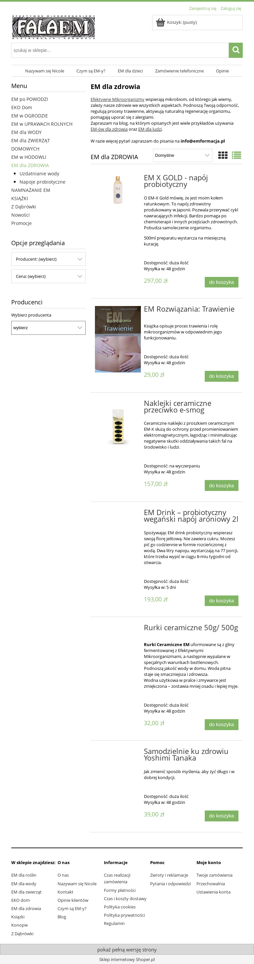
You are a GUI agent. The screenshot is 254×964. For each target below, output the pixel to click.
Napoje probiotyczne (42, 182)
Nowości (20, 215)
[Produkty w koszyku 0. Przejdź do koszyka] (177, 22)
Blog (62, 917)
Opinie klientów (73, 900)
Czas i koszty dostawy (125, 898)
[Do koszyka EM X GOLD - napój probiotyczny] (221, 282)
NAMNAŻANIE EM (30, 190)
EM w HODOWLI (28, 157)
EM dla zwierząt (26, 892)
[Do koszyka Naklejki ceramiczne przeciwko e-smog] (221, 485)
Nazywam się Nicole (77, 884)
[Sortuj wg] (182, 155)
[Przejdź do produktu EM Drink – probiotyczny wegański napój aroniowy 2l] (118, 514)
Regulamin (114, 923)
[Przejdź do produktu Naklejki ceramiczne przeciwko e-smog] (118, 423)
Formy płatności (120, 890)
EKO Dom (21, 107)
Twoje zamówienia (214, 875)
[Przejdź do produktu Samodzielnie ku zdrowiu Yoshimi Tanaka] (118, 753)
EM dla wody (23, 884)
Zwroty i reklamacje (169, 875)
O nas (63, 875)
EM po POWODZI (29, 99)
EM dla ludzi (150, 129)
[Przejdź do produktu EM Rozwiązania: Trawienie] (118, 339)
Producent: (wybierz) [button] (36, 259)
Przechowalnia (210, 884)
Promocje (21, 223)
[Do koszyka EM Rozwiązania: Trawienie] (221, 376)
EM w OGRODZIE (29, 115)
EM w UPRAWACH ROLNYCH (41, 124)
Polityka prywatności (124, 915)
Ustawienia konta (213, 892)
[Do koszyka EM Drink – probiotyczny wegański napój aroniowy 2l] (221, 600)
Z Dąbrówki (23, 206)
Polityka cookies (120, 907)
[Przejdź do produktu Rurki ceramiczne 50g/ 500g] (118, 630)
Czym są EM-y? (72, 908)
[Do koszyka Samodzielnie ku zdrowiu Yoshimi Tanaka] (221, 816)
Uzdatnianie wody (39, 173)
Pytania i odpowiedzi (170, 884)
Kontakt (65, 892)
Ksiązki (17, 917)
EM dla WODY (26, 132)
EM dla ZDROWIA (30, 165)
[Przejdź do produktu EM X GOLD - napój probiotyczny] (118, 190)
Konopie (19, 925)
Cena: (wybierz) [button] (31, 276)
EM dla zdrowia (26, 908)
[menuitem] (45, 71)
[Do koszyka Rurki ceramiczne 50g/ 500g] (221, 724)
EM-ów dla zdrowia (109, 129)
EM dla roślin (23, 875)
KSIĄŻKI (19, 198)
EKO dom (20, 900)
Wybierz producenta (31, 315)
